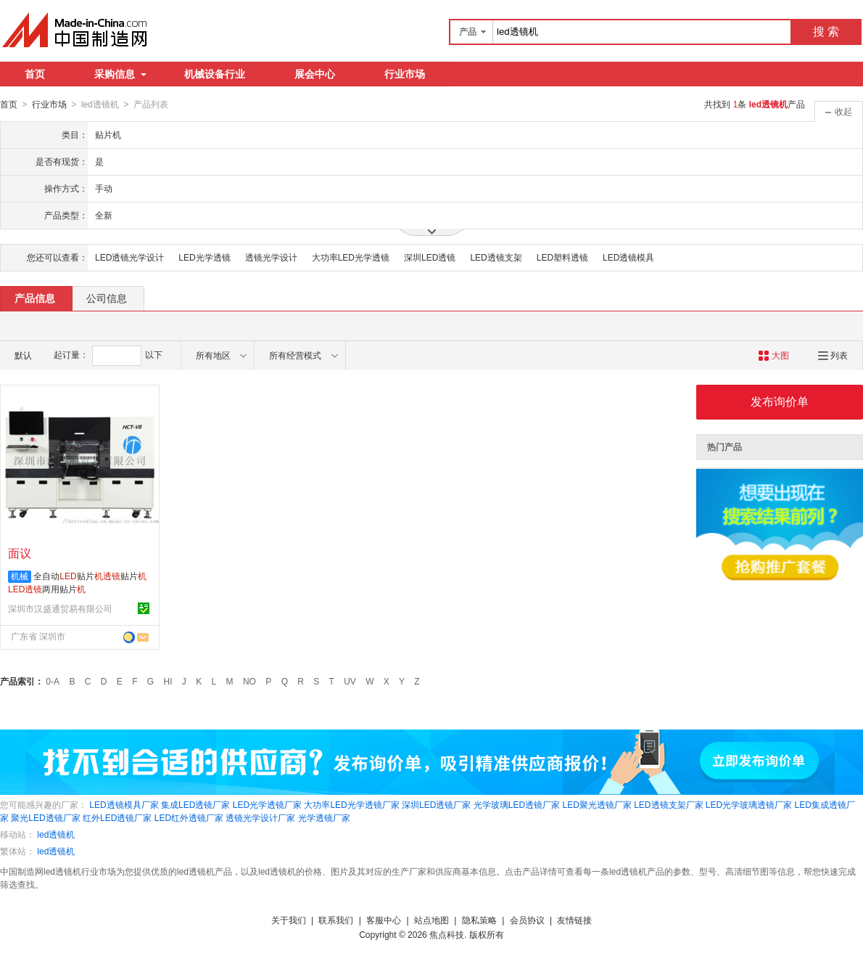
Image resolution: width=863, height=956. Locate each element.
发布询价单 (780, 401)
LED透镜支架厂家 (668, 804)
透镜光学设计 (271, 257)
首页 (35, 74)
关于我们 (288, 920)
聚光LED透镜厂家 (45, 817)
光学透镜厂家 (324, 817)
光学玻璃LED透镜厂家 (517, 804)
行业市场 (404, 74)
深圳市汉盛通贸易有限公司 (60, 608)
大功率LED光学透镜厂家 (351, 804)
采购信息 (120, 74)
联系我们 (335, 920)
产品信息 (35, 297)
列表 (833, 355)
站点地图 (431, 920)
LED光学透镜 (204, 257)
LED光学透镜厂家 (267, 804)
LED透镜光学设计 (129, 257)
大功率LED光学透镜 (350, 257)
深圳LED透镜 (429, 257)
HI (168, 681)
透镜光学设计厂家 (260, 817)
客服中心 (383, 920)
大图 (773, 355)
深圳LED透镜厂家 (436, 804)
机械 (19, 576)
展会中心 (314, 74)
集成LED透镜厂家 (195, 804)
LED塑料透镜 (562, 257)
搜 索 (826, 31)
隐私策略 (479, 920)
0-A (52, 681)
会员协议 (527, 920)
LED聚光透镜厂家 (596, 804)
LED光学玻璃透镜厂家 (749, 804)
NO (249, 681)
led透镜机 (56, 834)
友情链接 (574, 920)
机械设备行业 (214, 74)
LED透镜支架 (495, 257)
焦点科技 (446, 934)
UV (350, 681)
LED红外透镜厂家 (188, 817)
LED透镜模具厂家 (123, 804)
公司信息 (106, 297)
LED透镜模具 (628, 257)
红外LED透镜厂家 (117, 817)
